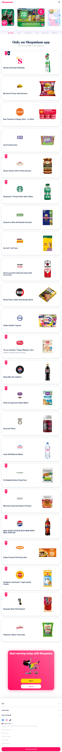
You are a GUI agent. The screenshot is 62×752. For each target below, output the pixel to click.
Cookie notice (5, 739)
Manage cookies (6, 743)
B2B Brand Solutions (6, 729)
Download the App (31, 749)
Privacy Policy (5, 733)
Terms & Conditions (6, 736)
